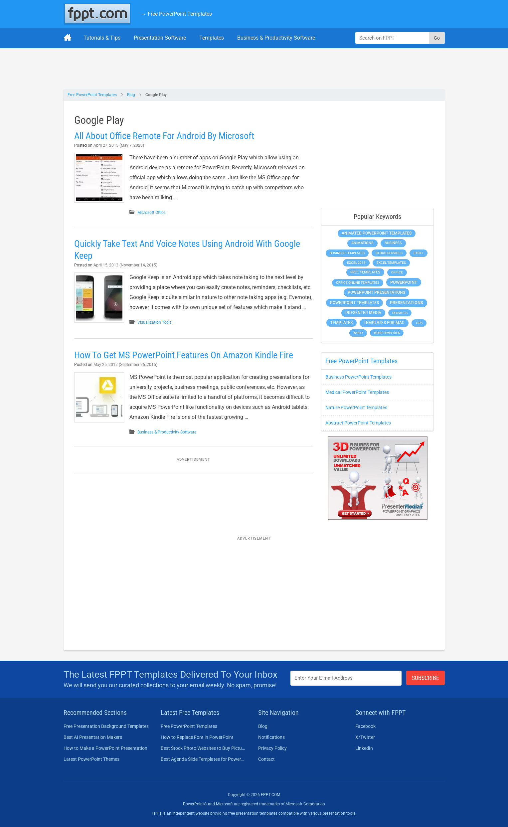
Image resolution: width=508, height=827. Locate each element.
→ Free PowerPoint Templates (176, 14)
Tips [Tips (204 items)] (419, 323)
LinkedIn (364, 748)
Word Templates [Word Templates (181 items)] (387, 333)
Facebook (365, 726)
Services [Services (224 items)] (400, 313)
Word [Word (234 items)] (358, 333)
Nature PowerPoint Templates (356, 407)
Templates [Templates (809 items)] (341, 322)
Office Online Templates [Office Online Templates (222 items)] (357, 282)
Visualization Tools (154, 322)
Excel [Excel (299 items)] (418, 253)
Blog (131, 94)
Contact (266, 759)
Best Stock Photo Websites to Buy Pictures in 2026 (203, 748)
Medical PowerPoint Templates (357, 392)
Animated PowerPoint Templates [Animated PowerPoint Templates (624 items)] (377, 233)
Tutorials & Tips (102, 38)
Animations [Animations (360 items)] (362, 243)
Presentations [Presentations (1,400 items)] (406, 302)
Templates (211, 38)
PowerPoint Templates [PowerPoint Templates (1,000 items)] (354, 302)
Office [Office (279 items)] (397, 272)
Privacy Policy (272, 748)
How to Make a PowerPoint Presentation (105, 748)
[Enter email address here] (346, 678)
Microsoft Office (151, 212)
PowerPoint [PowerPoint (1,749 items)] (403, 282)
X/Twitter (365, 737)
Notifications (271, 737)
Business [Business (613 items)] (393, 243)
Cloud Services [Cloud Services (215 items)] (389, 253)
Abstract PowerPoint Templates (358, 422)
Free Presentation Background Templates (106, 726)
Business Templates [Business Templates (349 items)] (347, 253)
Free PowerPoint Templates (92, 94)
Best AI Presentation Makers (93, 737)
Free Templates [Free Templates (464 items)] (365, 272)
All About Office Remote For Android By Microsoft (164, 135)
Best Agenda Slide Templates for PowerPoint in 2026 (203, 759)
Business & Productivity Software (276, 38)
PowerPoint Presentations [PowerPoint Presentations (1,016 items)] (376, 292)
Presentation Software (160, 38)
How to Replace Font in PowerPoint (197, 737)
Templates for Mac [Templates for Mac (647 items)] (384, 322)
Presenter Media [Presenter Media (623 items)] (363, 312)
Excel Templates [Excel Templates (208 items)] (391, 262)
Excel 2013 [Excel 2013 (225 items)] (356, 262)
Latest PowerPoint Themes (91, 759)
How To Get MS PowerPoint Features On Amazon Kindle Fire (183, 355)
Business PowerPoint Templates (358, 377)
